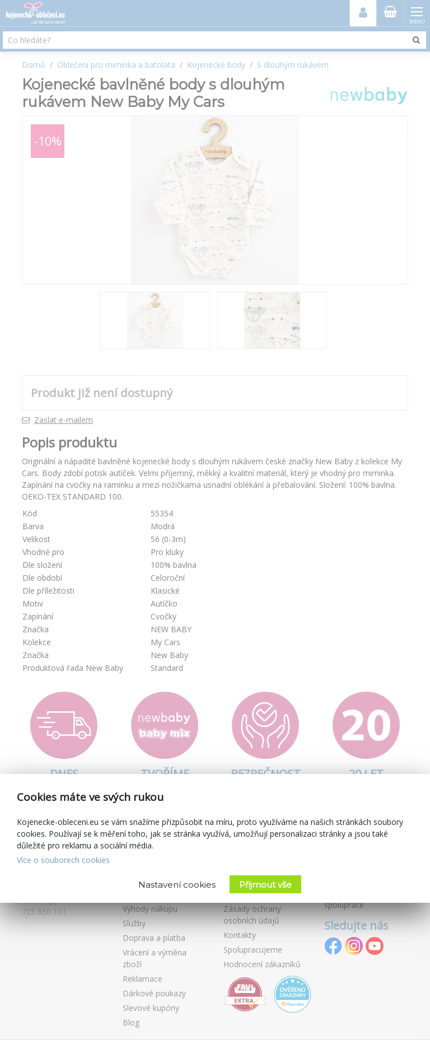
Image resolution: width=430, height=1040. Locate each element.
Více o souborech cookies (63, 860)
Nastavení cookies (177, 884)
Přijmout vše (265, 884)
